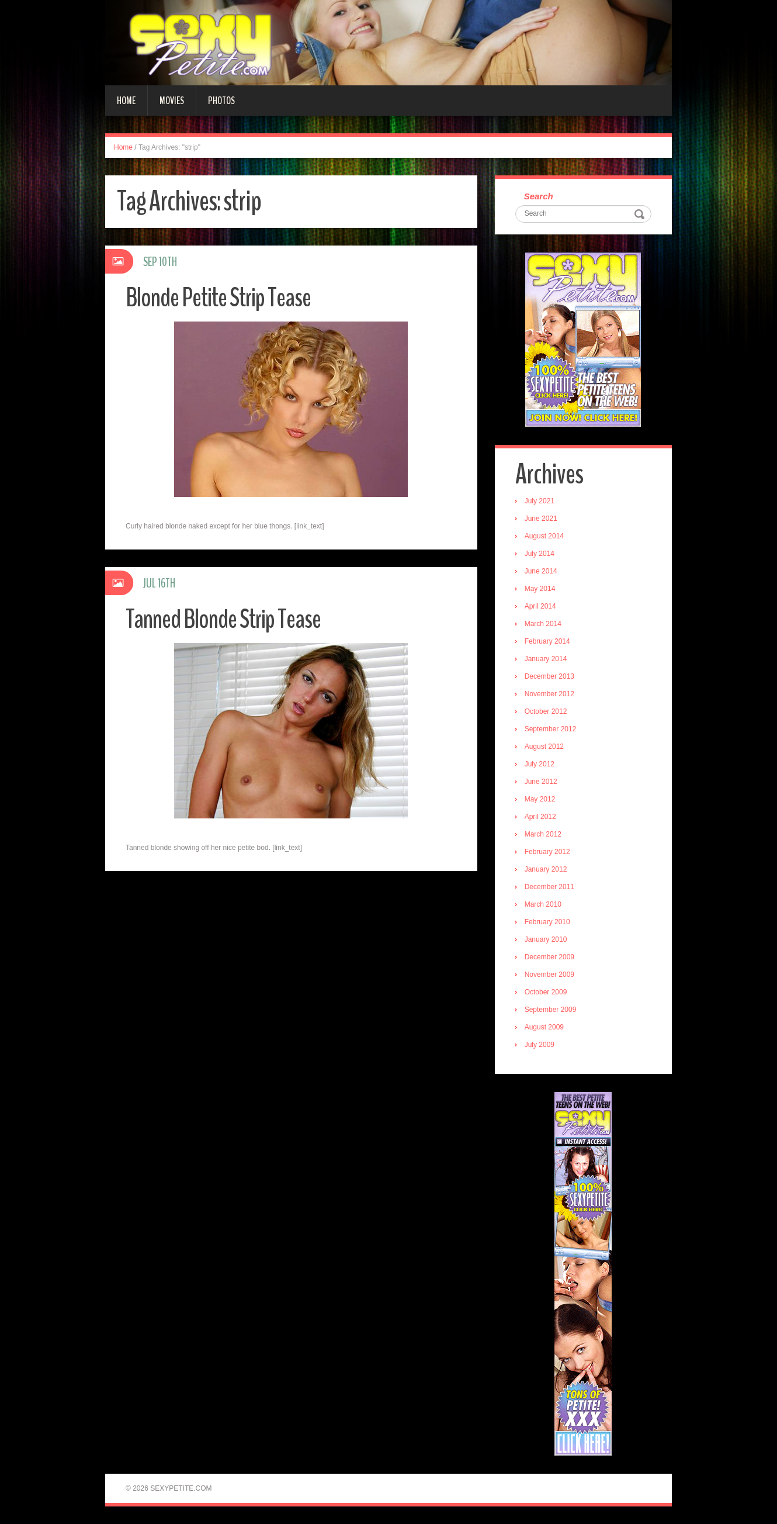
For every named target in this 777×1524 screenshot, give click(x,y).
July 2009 (539, 1045)
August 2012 (544, 746)
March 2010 (543, 904)
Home (126, 101)
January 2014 (546, 659)
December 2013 (549, 676)
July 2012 (539, 764)
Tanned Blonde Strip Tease (223, 619)
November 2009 (549, 974)
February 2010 (547, 922)
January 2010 (546, 939)
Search (538, 196)
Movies (171, 101)
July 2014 (539, 554)
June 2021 (541, 518)
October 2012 (546, 711)
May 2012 (540, 799)
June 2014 (541, 571)
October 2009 (546, 992)
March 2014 (543, 624)
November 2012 (549, 694)
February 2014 (547, 641)
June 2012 (541, 781)
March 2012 (543, 834)
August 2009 (544, 1027)
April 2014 (540, 606)
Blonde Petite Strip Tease (218, 298)
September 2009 (551, 1009)
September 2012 (551, 729)
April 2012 (540, 817)
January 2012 (546, 869)
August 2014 (544, 536)
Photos (221, 101)
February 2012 (547, 852)
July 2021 (539, 501)
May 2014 (540, 589)
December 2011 (549, 887)
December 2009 (549, 957)
